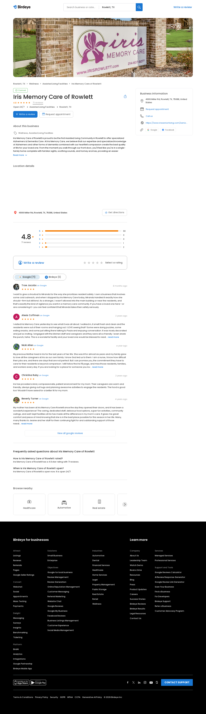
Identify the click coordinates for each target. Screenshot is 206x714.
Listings (17, 555)
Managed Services (164, 555)
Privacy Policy (41, 697)
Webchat (17, 586)
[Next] (124, 504)
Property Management (103, 584)
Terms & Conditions (23, 697)
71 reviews (38, 102)
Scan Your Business (164, 586)
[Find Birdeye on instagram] (145, 682)
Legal (95, 579)
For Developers (162, 596)
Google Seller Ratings (23, 574)
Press (132, 584)
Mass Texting (19, 601)
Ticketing (17, 637)
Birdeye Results (137, 608)
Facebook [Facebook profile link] (168, 130)
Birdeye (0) (53, 277)
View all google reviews (70, 433)
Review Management (58, 577)
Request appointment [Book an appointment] (56, 114)
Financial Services (101, 565)
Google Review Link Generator (169, 581)
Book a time (136, 570)
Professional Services (165, 560)
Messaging (18, 617)
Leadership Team (138, 560)
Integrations (19, 658)
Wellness (96, 603)
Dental (95, 560)
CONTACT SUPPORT (176, 682)
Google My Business (57, 610)
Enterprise (52, 560)
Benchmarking (20, 632)
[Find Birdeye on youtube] (151, 682)
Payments (18, 606)
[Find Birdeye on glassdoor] (157, 682)
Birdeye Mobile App (22, 668)
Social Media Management (60, 630)
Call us (149, 116)
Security (54, 697)
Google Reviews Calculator (168, 572)
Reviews (17, 560)
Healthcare (97, 570)
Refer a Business (163, 606)
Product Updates (138, 589)
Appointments (20, 596)
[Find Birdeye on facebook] (127, 682)
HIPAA (70, 697)
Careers (134, 594)
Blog (132, 579)
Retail (95, 598)
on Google (42, 285)
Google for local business (60, 572)
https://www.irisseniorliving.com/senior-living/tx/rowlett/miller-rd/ (167, 122)
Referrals (17, 565)
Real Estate (98, 594)
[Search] (139, 7)
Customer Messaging (58, 591)
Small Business (54, 555)
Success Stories (137, 598)
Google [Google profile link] (152, 130)
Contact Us (135, 618)
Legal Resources (138, 613)
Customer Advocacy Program (169, 610)
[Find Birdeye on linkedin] (139, 682)
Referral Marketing (56, 596)
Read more (20, 155)
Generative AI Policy (92, 697)
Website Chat (54, 601)
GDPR (62, 697)
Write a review (182, 7)
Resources (135, 574)
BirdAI (16, 649)
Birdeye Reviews (138, 603)
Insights (17, 627)
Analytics (17, 654)
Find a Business (162, 591)
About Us (134, 555)
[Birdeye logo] (22, 7)
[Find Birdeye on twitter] (133, 682)
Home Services (99, 574)
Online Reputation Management (63, 586)
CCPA (77, 697)
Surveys (17, 622)
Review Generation (56, 581)
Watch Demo (136, 565)
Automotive (98, 555)
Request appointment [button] (157, 109)
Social (16, 591)
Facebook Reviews (56, 615)
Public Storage (99, 589)
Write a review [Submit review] (25, 114)
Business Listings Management (63, 620)
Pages (16, 570)
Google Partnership (22, 663)
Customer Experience (58, 625)
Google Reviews (55, 606)
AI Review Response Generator (170, 577)
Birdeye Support (163, 601)
